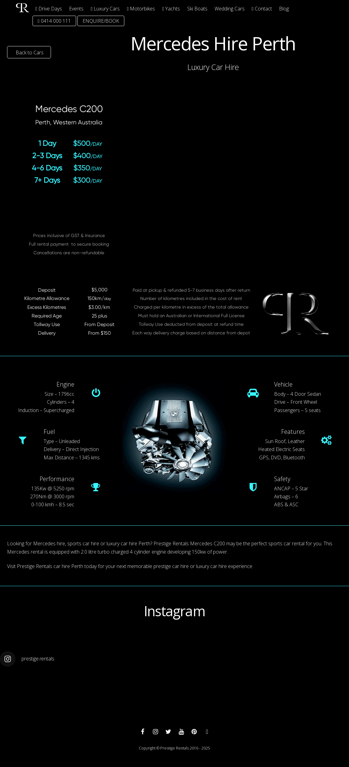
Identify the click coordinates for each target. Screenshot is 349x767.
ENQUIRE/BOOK (101, 21)
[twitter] (168, 731)
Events (76, 8)
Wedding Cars (230, 8)
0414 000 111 (54, 21)
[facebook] (142, 731)
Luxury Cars (105, 8)
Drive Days (48, 8)
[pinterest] (194, 731)
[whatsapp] (206, 731)
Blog (284, 8)
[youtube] (181, 731)
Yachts (171, 8)
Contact (262, 8)
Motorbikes (141, 8)
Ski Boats (197, 8)
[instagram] (155, 731)
